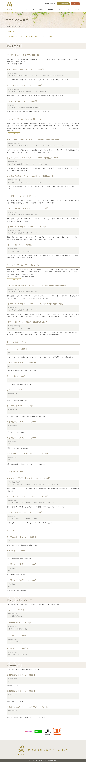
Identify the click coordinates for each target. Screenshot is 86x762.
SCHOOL (51, 9)
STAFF (68, 9)
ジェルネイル (12, 36)
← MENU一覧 (10, 31)
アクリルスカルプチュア (31, 36)
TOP (26, 9)
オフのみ (49, 36)
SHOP (60, 9)
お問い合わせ (63, 3)
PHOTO (77, 9)
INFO (33, 9)
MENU (41, 9)
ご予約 (75, 3)
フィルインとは (14, 134)
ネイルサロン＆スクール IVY (40, 760)
